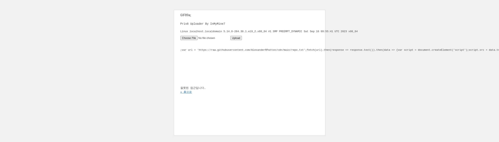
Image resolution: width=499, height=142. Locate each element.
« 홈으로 (186, 101)
